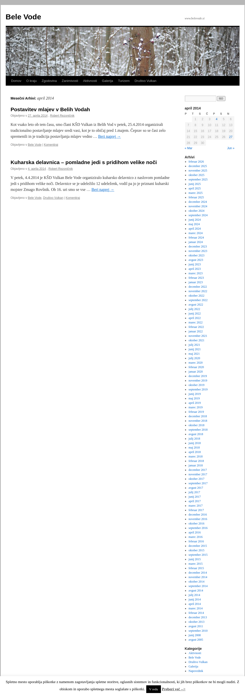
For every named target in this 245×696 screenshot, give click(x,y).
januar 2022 (196, 331)
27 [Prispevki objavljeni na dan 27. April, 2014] (230, 137)
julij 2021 (194, 345)
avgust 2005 (196, 639)
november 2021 (198, 336)
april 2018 (195, 452)
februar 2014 (196, 613)
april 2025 (195, 188)
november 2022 (198, 291)
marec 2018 (195, 456)
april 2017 (195, 501)
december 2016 (198, 514)
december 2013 (198, 617)
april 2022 (195, 318)
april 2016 (195, 532)
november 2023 (198, 251)
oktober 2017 (196, 479)
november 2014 (198, 577)
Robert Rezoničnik (62, 115)
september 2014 (198, 586)
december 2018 (198, 416)
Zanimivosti (70, 81)
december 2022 (198, 286)
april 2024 (195, 228)
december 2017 (198, 470)
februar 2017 (196, 510)
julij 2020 (194, 358)
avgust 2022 (196, 304)
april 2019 (195, 403)
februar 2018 (196, 461)
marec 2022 (195, 322)
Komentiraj (51, 144)
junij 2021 (195, 349)
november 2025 (198, 170)
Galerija (107, 81)
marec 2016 (195, 537)
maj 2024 (194, 224)
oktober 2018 (196, 425)
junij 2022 (195, 313)
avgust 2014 (196, 590)
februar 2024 (196, 237)
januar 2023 (196, 282)
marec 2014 (195, 608)
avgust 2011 (196, 626)
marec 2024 (195, 233)
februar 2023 (196, 277)
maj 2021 (194, 353)
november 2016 (198, 519)
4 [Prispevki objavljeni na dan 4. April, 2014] (217, 119)
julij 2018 (194, 438)
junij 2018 (195, 443)
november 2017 (198, 474)
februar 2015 (196, 568)
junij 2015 (195, 559)
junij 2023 (195, 264)
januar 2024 (196, 242)
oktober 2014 (196, 581)
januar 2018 (196, 465)
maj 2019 (194, 398)
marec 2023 (195, 273)
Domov (16, 81)
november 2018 (198, 420)
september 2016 (198, 528)
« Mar (189, 148)
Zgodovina (49, 81)
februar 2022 (196, 327)
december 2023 (198, 246)
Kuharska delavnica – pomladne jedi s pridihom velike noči (84, 162)
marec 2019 (195, 407)
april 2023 (195, 269)
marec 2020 (195, 362)
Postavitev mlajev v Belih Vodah (50, 109)
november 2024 (198, 206)
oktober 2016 (196, 523)
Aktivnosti (90, 81)
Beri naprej (109, 136)
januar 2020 (196, 371)
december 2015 (198, 546)
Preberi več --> (174, 689)
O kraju (31, 81)
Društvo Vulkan (145, 81)
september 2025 (198, 179)
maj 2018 (194, 447)
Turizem (124, 81)
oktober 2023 (196, 255)
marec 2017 (195, 505)
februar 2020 (196, 367)
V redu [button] (153, 689)
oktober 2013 (196, 622)
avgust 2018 (196, 434)
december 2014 (198, 572)
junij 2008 (195, 635)
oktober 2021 (196, 340)
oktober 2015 (196, 550)
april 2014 (195, 604)
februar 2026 (196, 161)
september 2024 (198, 215)
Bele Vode (23, 17)
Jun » (230, 148)
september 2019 (198, 389)
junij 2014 (195, 599)
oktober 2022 (196, 295)
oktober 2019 (196, 385)
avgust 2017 (196, 487)
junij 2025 (195, 184)
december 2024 (198, 202)
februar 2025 (196, 197)
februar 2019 (196, 412)
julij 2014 (194, 595)
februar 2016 (196, 541)
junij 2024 (195, 219)
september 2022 (198, 300)
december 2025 (198, 166)
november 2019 (198, 380)
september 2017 (198, 483)
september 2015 (198, 555)
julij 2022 (194, 309)
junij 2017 (195, 496)
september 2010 (198, 630)
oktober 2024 (196, 210)
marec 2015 (195, 563)
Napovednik (196, 671)
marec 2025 (195, 193)
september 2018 (198, 429)
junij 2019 (195, 394)
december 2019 (198, 376)
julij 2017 (194, 492)
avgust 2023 (196, 260)
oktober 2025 (196, 175)
